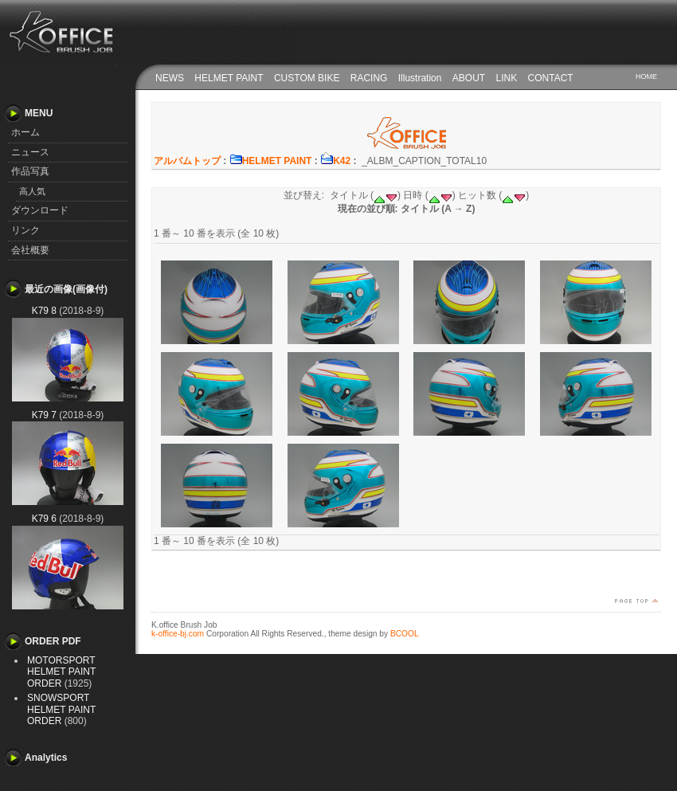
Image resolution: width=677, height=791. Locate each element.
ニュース (30, 152)
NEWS (169, 78)
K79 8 (44, 310)
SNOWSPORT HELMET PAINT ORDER (61, 709)
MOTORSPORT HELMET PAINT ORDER (61, 672)
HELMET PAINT (228, 78)
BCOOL (404, 633)
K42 (335, 160)
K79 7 (44, 415)
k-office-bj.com (177, 633)
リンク (25, 230)
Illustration (420, 78)
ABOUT (468, 78)
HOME (646, 76)
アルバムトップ (187, 160)
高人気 (32, 191)
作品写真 (30, 171)
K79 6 (44, 518)
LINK (507, 78)
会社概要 (30, 250)
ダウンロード (39, 210)
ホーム (25, 132)
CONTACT (550, 78)
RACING (369, 78)
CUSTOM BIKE (306, 78)
